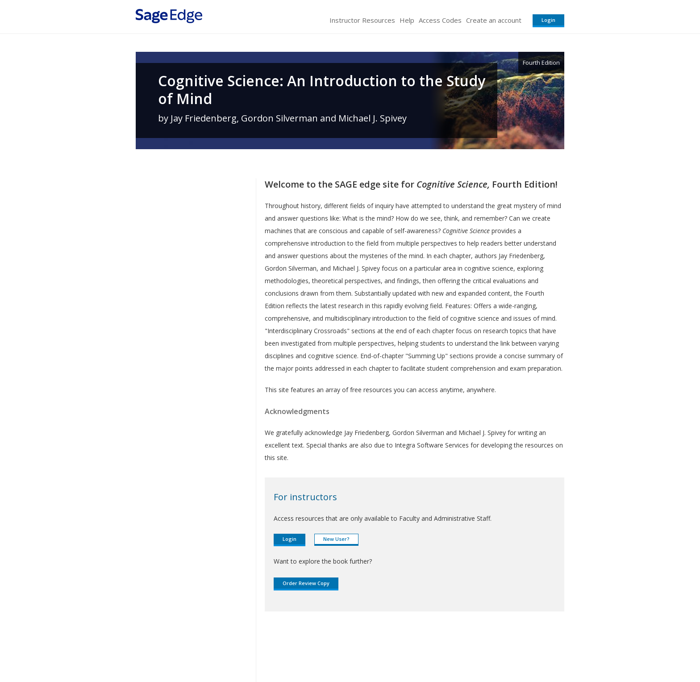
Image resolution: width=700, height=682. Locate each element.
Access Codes (440, 20)
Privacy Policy (505, 648)
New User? (336, 539)
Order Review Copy (306, 583)
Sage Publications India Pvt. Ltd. (265, 648)
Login (548, 20)
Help (407, 20)
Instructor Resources (362, 20)
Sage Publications (186, 648)
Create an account (493, 20)
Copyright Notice (455, 648)
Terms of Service (400, 648)
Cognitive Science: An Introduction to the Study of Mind (321, 90)
